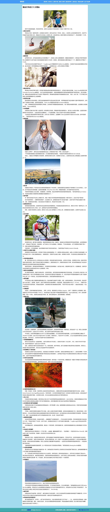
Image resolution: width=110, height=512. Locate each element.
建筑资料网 (68, 1)
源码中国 (56, 1)
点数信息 (74, 1)
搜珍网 (45, 1)
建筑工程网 (62, 1)
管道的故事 (80, 1)
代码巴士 (50, 1)
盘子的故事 (87, 1)
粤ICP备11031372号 (84, 510)
